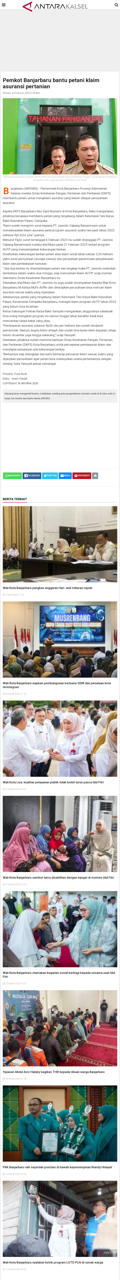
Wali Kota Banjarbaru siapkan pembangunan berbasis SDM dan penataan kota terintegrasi (57, 685)
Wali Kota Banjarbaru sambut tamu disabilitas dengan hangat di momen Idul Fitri (58, 877)
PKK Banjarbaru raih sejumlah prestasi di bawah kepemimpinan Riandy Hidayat (57, 1167)
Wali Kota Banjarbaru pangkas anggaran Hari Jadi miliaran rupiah (47, 588)
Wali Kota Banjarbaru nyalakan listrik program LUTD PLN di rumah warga (53, 1262)
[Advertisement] (61, 39)
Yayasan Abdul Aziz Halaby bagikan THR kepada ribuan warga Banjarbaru (54, 1072)
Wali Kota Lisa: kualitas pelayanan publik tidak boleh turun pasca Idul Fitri (53, 782)
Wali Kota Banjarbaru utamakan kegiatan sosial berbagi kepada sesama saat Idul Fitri (59, 974)
